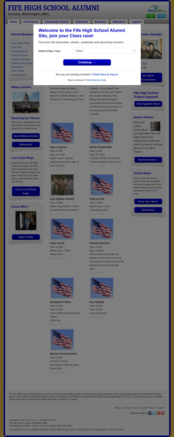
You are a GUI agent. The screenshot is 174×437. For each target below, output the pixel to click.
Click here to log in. (105, 74)
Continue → (87, 62)
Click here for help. (96, 80)
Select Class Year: (50, 50)
